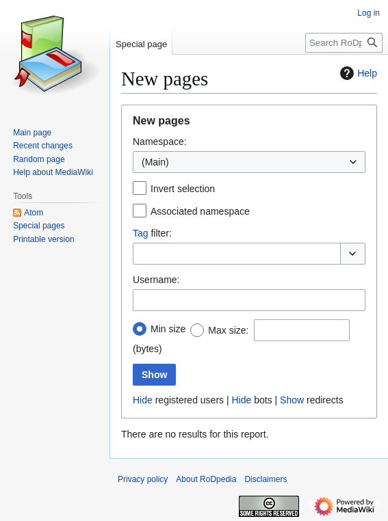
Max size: (228, 330)
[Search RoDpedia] (344, 43)
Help (357, 73)
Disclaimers (265, 479)
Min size (168, 328)
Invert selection (183, 188)
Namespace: (160, 141)
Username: (156, 279)
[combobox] (249, 162)
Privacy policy (143, 479)
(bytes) (147, 348)
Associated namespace (200, 211)
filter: (152, 233)
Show (292, 400)
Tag (140, 233)
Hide (143, 400)
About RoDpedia (206, 479)
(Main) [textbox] (155, 162)
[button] (352, 254)
